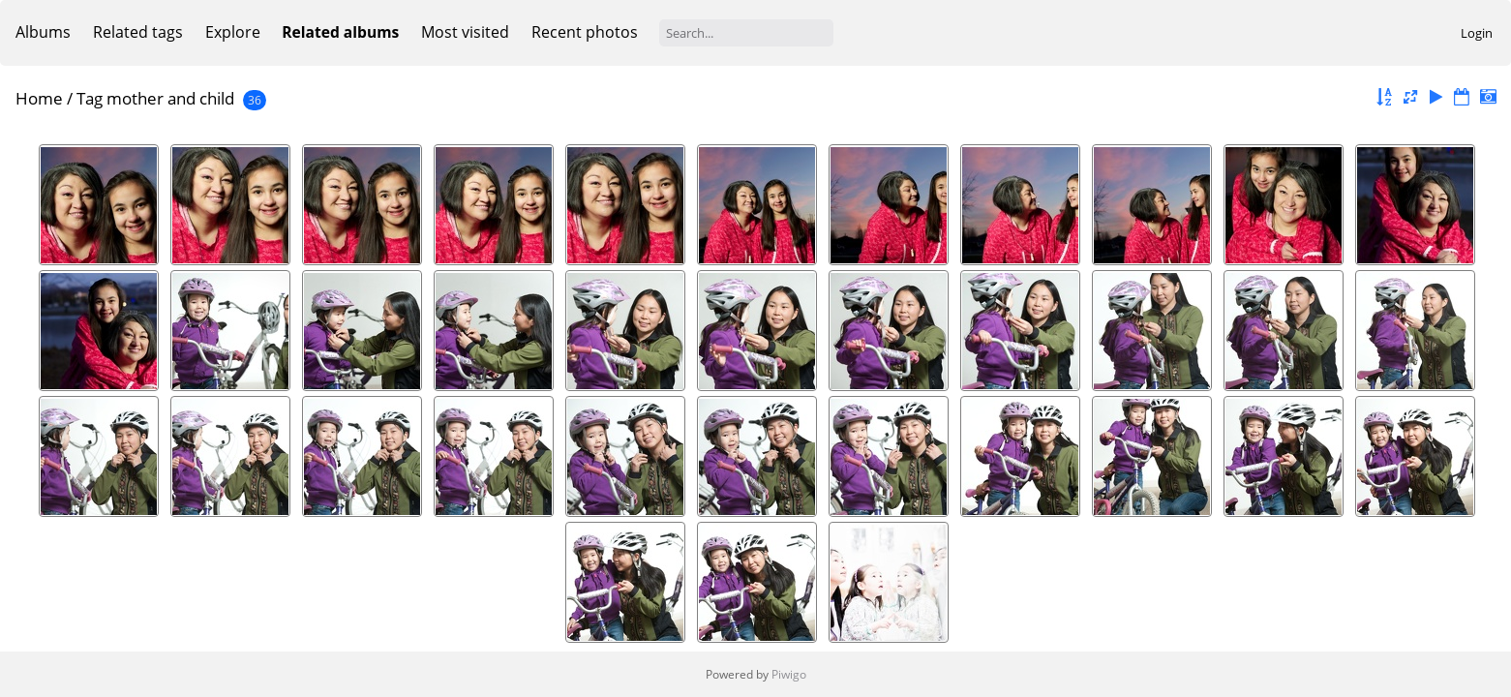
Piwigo (788, 674)
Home (39, 98)
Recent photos (584, 32)
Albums (43, 32)
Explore (232, 32)
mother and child (170, 98)
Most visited (465, 32)
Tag (89, 98)
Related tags (138, 32)
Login (1477, 33)
